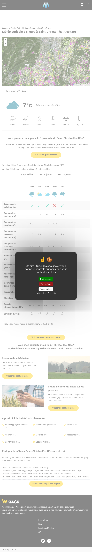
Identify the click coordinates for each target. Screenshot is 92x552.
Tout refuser (46, 284)
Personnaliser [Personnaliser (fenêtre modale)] (46, 289)
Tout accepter (46, 279)
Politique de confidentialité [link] (46, 293)
